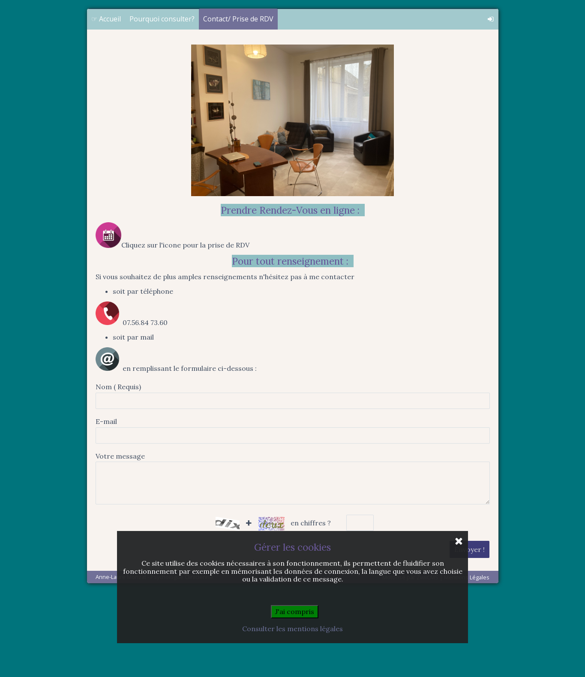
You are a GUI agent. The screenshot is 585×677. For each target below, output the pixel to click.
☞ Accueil (106, 104)
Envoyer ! (469, 635)
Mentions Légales (466, 663)
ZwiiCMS (427, 663)
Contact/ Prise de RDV (238, 104)
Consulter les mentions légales (292, 628)
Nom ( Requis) (118, 472)
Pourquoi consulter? (162, 104)
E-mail (106, 507)
